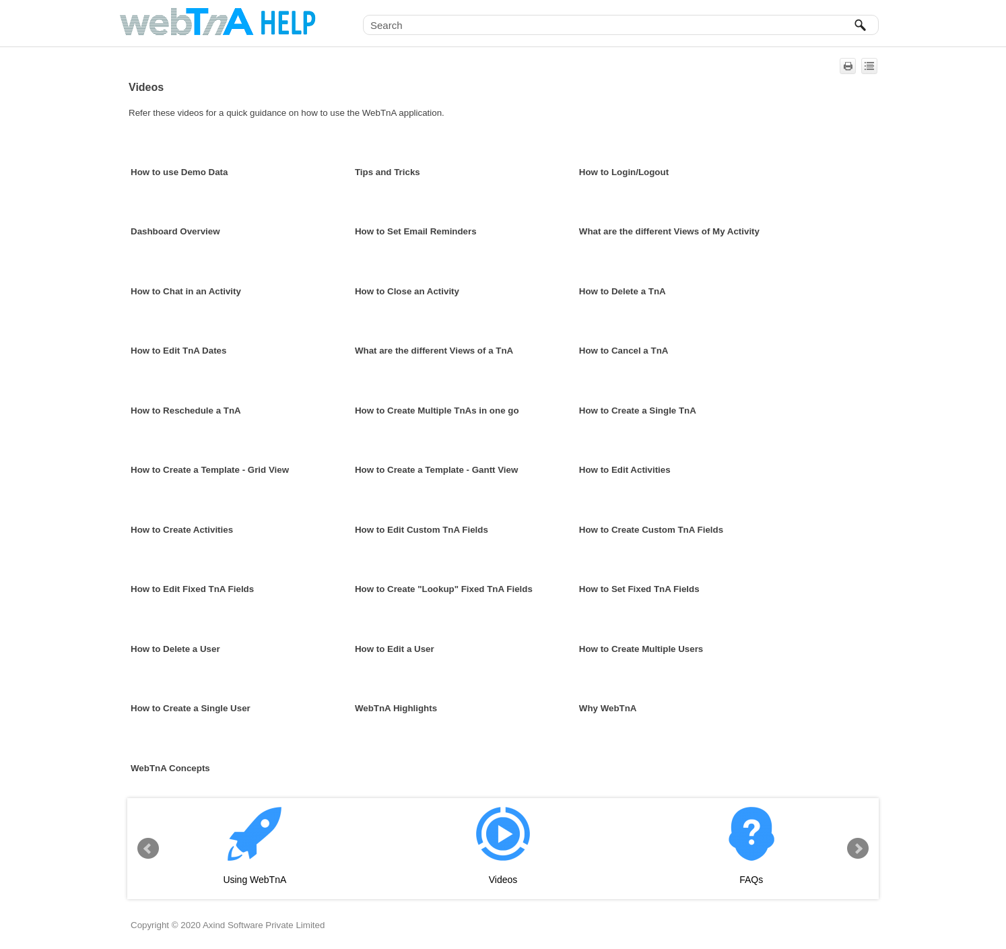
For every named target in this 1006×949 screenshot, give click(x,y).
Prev (148, 848)
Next (858, 848)
